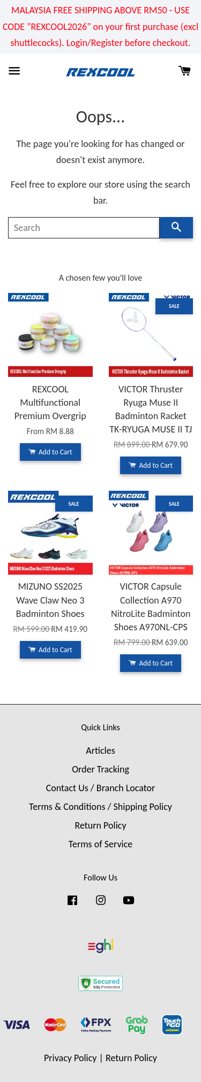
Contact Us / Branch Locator (100, 788)
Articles (100, 750)
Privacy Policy (70, 1058)
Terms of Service (100, 844)
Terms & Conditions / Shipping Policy (100, 807)
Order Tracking (100, 769)
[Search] (84, 227)
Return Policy (100, 825)
